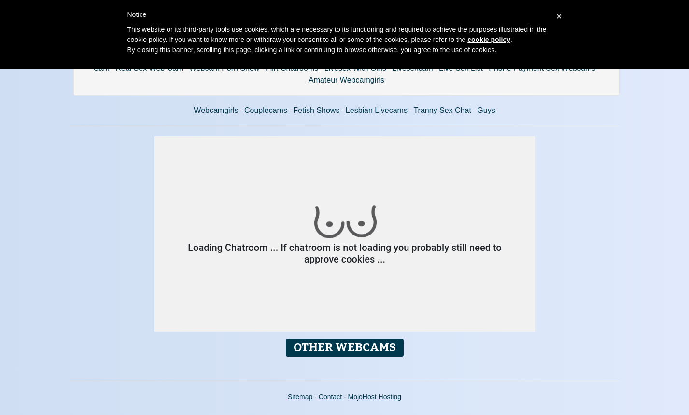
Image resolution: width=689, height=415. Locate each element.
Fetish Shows (316, 110)
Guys (486, 110)
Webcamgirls (216, 110)
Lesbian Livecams (377, 110)
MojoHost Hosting (375, 397)
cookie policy (488, 39)
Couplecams (265, 110)
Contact (330, 397)
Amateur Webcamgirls (346, 80)
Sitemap (300, 397)
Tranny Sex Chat (442, 110)
